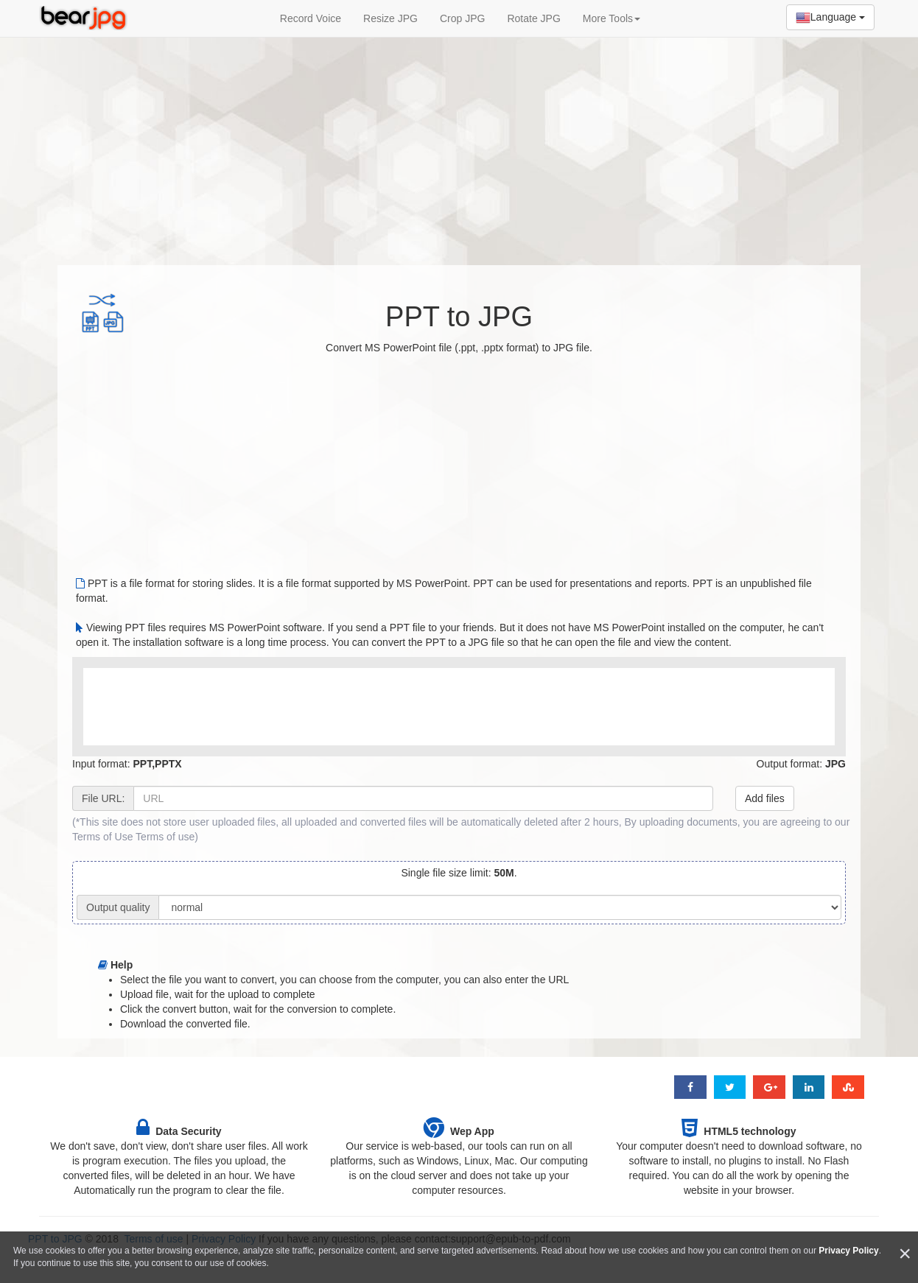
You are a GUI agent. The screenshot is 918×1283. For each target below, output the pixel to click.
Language (830, 17)
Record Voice (310, 18)
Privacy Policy (848, 1250)
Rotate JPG (533, 18)
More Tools (611, 18)
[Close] (904, 1254)
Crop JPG (462, 18)
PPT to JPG (459, 316)
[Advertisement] (459, 144)
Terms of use (165, 837)
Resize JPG (390, 18)
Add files (765, 798)
